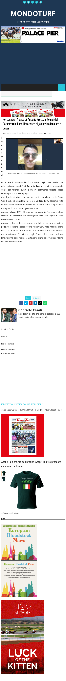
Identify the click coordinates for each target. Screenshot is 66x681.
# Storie (36, 298)
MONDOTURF (33, 13)
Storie (49, 133)
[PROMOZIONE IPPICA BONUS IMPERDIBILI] (22, 404)
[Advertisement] (33, 62)
